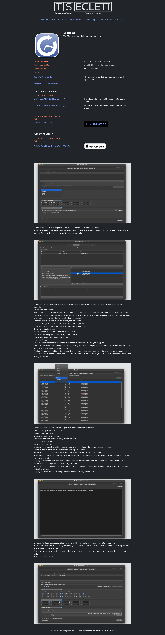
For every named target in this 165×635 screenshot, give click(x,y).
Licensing (89, 19)
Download (75, 19)
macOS (54, 19)
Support (120, 19)
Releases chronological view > (47, 83)
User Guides (105, 19)
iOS (64, 19)
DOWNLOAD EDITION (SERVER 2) (49, 105)
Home (44, 19)
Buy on (96, 124)
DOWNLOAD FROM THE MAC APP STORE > (52, 146)
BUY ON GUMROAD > (43, 122)
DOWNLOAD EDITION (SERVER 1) (49, 99)
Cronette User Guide (44, 77)
